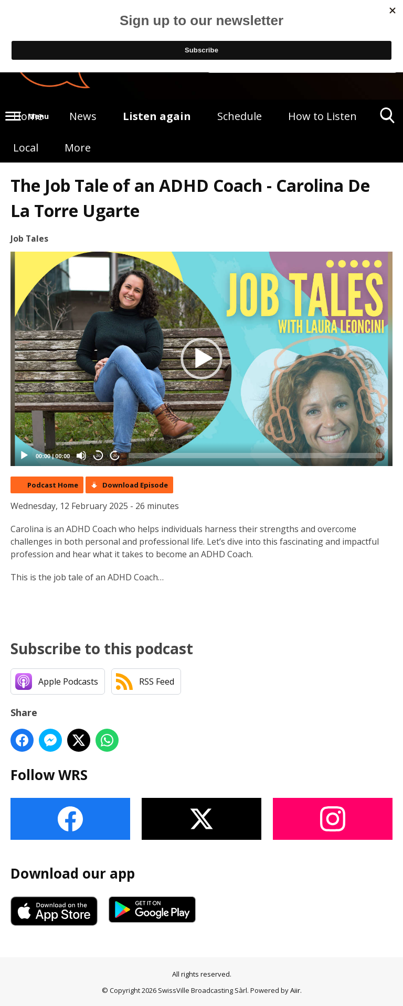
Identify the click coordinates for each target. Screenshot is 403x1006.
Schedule (239, 116)
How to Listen (322, 116)
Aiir (295, 990)
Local (25, 147)
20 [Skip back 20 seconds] (98, 455)
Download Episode (135, 485)
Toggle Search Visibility (387, 119)
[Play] (24, 455)
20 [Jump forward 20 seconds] (115, 455)
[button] (201, 359)
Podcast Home (52, 485)
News (83, 116)
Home (28, 116)
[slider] (255, 455)
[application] (201, 359)
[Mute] (81, 455)
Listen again (157, 116)
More (78, 147)
